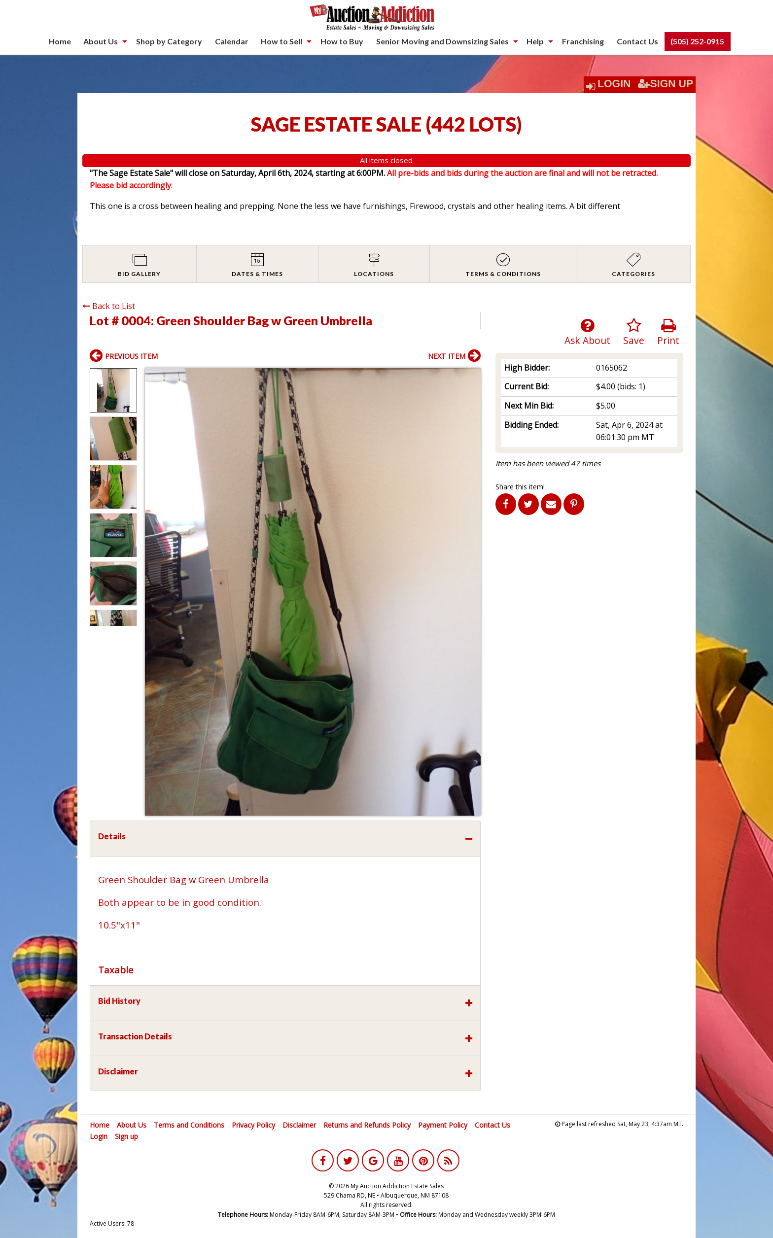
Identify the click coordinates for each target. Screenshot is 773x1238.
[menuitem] (59, 41)
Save (633, 332)
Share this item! (520, 486)
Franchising (583, 41)
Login (614, 84)
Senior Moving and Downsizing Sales (442, 41)
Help (535, 41)
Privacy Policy (253, 1125)
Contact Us (637, 41)
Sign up (126, 1136)
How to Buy (341, 41)
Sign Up (665, 84)
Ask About (587, 332)
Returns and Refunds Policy (367, 1125)
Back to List (108, 306)
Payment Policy (442, 1125)
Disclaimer (299, 1125)
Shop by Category (169, 41)
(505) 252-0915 (697, 41)
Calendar (231, 41)
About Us (100, 41)
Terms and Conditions (189, 1125)
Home (60, 41)
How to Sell (281, 41)
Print (668, 332)
